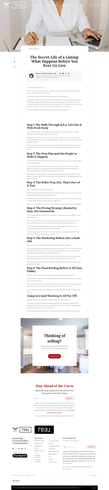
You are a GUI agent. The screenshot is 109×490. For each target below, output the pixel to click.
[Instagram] (25, 448)
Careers (51, 443)
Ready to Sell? (68, 5)
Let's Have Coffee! (54, 441)
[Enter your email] (50, 398)
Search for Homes (40, 441)
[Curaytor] (19, 457)
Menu (82, 5)
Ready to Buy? (52, 5)
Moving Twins (52, 462)
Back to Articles (34, 49)
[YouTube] (22, 448)
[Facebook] (13, 448)
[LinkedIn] (18, 448)
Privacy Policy (93, 475)
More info (79, 487)
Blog (50, 457)
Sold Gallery (52, 449)
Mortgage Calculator (54, 446)
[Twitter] (16, 448)
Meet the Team (39, 443)
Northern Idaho (53, 454)
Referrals (51, 459)
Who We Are (37, 5)
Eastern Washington (54, 451)
